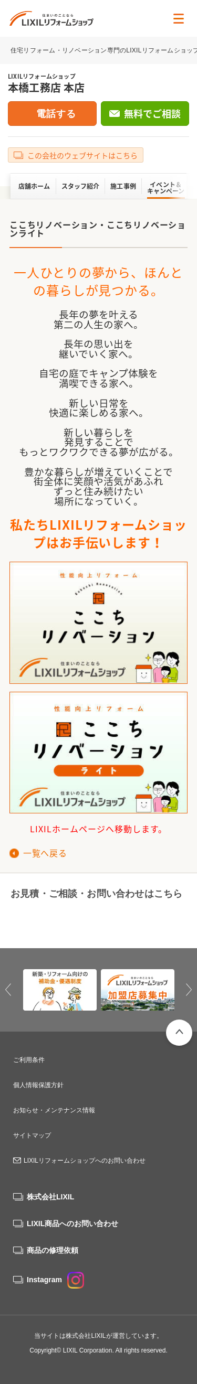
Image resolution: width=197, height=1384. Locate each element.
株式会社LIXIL (50, 1197)
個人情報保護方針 (38, 1085)
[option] (60, 990)
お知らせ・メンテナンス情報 (54, 1110)
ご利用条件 (29, 1060)
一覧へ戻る (45, 852)
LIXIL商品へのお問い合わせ (72, 1223)
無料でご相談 (152, 113)
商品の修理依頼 (52, 1250)
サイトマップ (32, 1135)
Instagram (55, 1279)
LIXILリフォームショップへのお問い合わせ (85, 1160)
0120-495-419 (51, 919)
